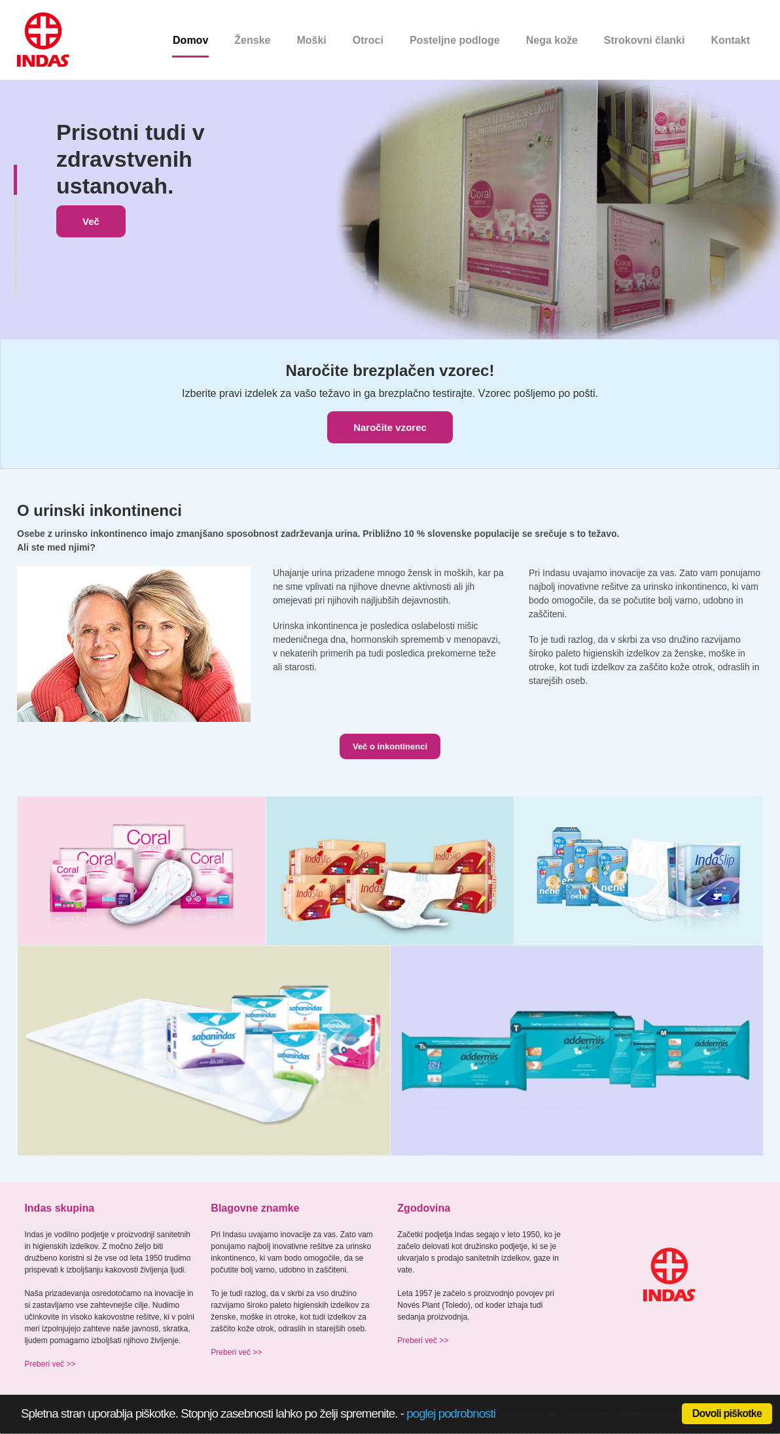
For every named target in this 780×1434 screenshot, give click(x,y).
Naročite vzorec (390, 427)
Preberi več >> (49, 1364)
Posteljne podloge (455, 40)
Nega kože (552, 40)
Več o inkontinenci (390, 746)
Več (90, 221)
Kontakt (730, 40)
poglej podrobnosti (450, 1413)
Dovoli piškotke (727, 1413)
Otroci (368, 40)
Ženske (252, 40)
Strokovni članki (644, 40)
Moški (311, 40)
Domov (190, 40)
